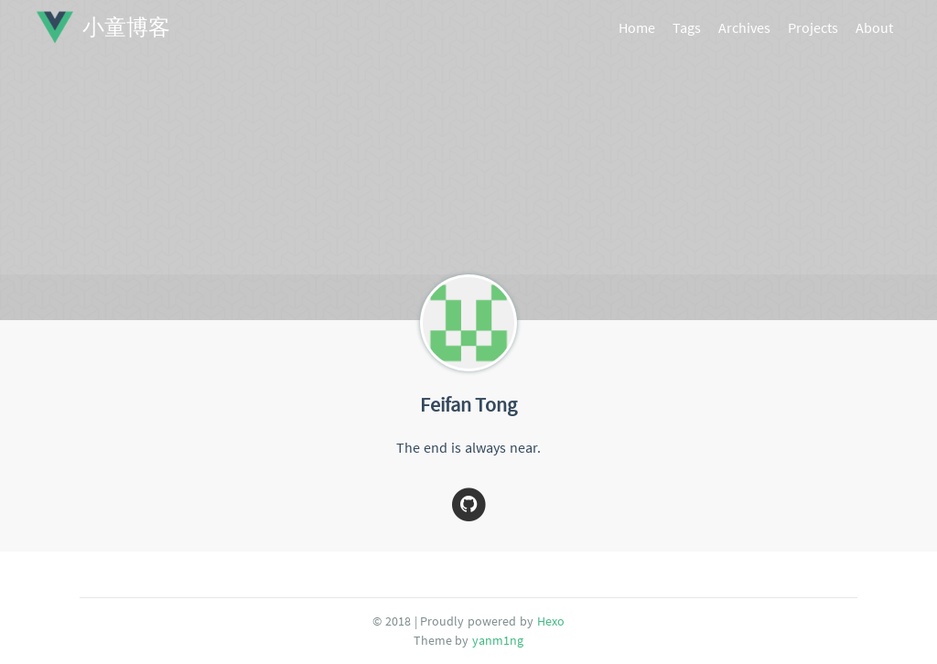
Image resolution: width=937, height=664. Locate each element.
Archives (744, 27)
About (874, 27)
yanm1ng (497, 640)
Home (637, 27)
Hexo (551, 621)
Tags (687, 27)
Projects (813, 27)
